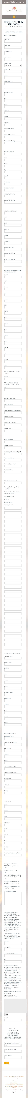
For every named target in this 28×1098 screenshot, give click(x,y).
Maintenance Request (14, 1078)
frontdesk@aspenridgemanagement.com (14, 2)
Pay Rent (21, 1076)
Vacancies (11, 1076)
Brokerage (14, 1080)
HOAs (16, 1076)
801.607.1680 (13, 1)
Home (6, 1076)
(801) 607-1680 (13, 1083)
